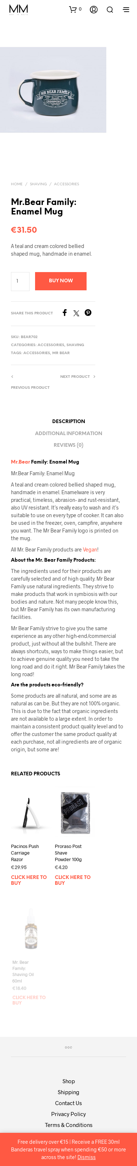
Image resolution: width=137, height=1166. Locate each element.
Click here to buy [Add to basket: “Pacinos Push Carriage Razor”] (29, 881)
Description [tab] (68, 421)
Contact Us (68, 1103)
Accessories (66, 184)
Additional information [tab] (68, 433)
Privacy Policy (68, 1114)
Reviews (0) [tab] (68, 445)
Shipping (68, 1092)
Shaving (38, 184)
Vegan (90, 549)
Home (17, 184)
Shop (68, 1081)
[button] (75, 9)
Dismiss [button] (86, 1157)
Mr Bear (61, 353)
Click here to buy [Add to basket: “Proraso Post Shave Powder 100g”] (73, 878)
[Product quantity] (20, 281)
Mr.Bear (20, 462)
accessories (36, 353)
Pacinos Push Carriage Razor (25, 852)
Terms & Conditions (68, 1125)
